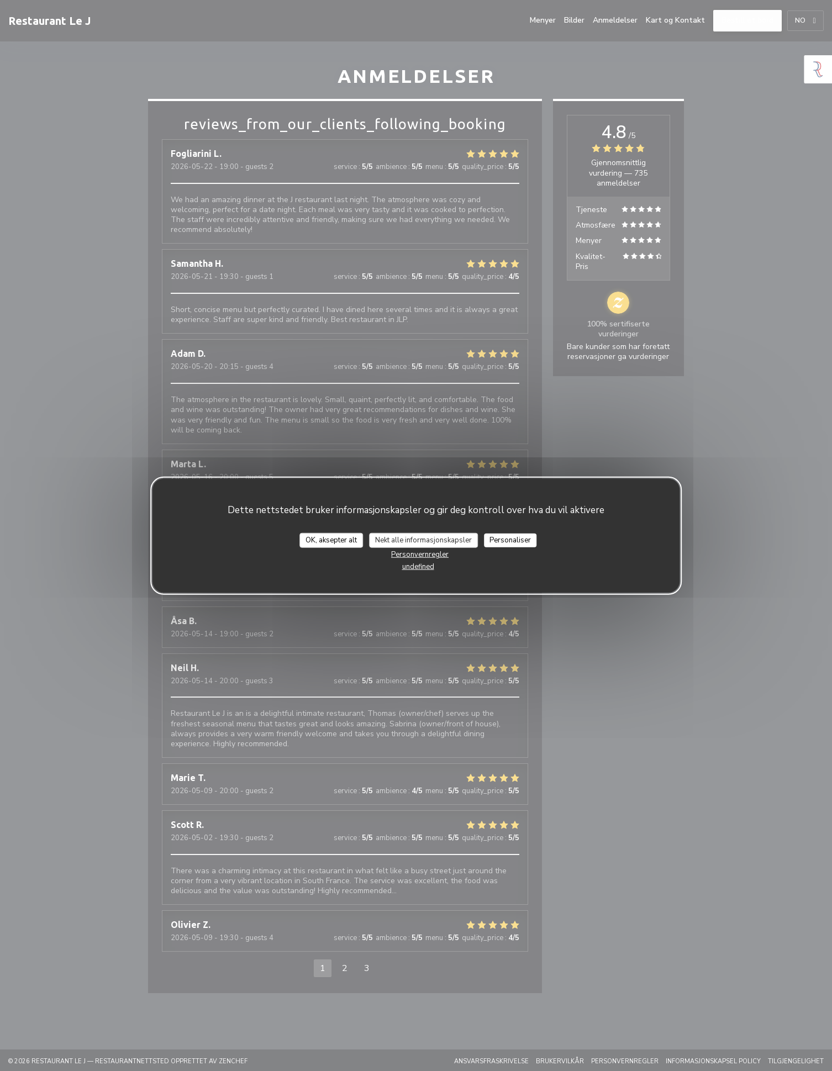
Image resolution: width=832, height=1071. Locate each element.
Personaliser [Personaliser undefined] (510, 540)
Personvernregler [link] (420, 555)
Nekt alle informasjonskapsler (423, 540)
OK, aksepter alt (331, 540)
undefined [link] (418, 567)
